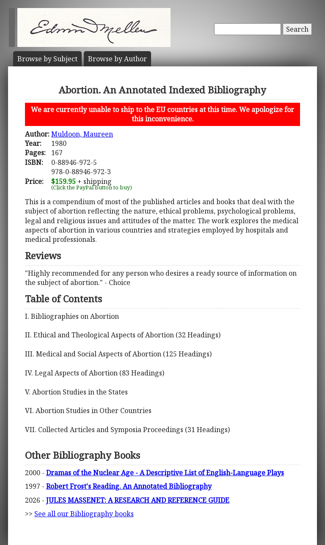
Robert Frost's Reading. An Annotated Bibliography (129, 486)
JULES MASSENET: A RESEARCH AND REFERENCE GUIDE (137, 500)
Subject (47, 58)
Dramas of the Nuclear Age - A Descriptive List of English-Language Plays (165, 472)
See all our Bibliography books (84, 513)
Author (117, 58)
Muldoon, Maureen (82, 134)
